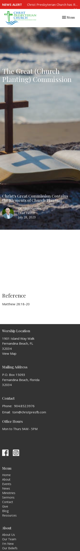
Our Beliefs (9, 548)
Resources (9, 515)
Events (6, 484)
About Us (8, 535)
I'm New (8, 544)
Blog (5, 511)
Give (5, 506)
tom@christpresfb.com (29, 412)
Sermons (8, 497)
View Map (9, 353)
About (6, 479)
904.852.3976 (24, 406)
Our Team (9, 539)
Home (6, 475)
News (6, 488)
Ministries (8, 493)
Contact (7, 502)
